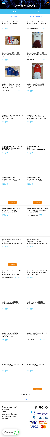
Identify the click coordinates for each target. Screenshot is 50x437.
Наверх (24, 399)
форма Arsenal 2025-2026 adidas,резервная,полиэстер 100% (36, 23)
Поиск (39, 11)
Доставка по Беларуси (9, 414)
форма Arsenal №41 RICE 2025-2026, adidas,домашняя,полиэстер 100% (37, 148)
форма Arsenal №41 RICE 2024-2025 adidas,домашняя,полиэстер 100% (12, 273)
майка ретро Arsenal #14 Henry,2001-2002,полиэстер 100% (36, 85)
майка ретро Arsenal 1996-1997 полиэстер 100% (12, 365)
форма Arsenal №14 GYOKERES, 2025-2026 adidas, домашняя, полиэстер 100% (12, 117)
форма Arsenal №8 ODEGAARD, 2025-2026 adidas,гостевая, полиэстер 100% (12, 148)
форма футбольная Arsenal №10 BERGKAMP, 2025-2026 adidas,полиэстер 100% (11, 179)
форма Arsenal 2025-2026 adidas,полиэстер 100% (10, 22)
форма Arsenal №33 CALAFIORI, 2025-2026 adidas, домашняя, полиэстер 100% (36, 117)
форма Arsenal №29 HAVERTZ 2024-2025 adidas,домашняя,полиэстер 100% (12, 242)
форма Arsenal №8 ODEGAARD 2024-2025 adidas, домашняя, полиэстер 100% (37, 272)
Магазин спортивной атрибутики (9, 408)
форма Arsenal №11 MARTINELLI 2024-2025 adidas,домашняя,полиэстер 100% (36, 242)
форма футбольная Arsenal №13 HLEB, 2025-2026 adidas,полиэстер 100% (11, 210)
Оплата (4, 412)
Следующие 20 (24, 394)
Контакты (5, 419)
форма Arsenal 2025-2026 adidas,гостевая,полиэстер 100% (11, 54)
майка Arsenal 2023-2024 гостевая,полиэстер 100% (10, 303)
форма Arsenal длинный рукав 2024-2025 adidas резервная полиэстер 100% (37, 210)
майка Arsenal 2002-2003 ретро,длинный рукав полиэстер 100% (10, 334)
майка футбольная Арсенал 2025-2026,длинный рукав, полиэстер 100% (11, 85)
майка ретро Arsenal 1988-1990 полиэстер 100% (37, 365)
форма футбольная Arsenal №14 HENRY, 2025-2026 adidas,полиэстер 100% (36, 179)
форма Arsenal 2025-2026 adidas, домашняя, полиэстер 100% (37, 54)
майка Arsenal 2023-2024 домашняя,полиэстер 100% (36, 303)
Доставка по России (9, 416)
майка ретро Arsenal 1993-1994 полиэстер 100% (37, 334)
